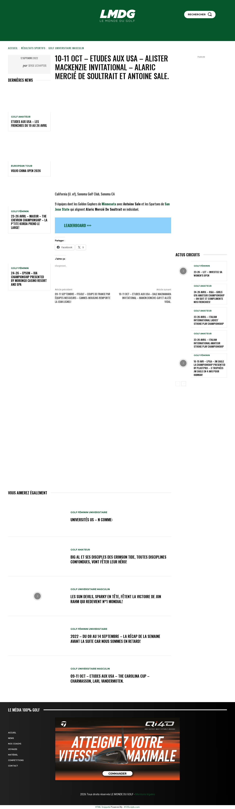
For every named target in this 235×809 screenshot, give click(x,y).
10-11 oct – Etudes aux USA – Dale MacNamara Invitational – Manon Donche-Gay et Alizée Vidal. (145, 298)
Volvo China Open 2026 (26, 171)
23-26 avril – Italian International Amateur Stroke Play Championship (209, 343)
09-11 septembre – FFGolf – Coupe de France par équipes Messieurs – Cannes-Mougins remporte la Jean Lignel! (82, 298)
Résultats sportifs (33, 48)
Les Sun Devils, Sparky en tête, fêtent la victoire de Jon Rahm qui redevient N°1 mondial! (115, 599)
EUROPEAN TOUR (21, 166)
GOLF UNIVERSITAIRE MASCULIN (66, 48)
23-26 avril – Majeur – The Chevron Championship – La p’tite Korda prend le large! (29, 222)
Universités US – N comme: (91, 520)
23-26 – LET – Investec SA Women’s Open (208, 273)
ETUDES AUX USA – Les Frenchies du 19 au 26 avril (29, 123)
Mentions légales (145, 794)
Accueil (13, 48)
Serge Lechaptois (37, 65)
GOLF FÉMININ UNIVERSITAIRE (88, 512)
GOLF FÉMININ (20, 211)
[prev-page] (178, 383)
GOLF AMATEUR (20, 117)
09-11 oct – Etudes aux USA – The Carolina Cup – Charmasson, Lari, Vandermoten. (109, 678)
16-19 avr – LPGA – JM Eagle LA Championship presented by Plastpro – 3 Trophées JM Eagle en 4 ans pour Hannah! (209, 368)
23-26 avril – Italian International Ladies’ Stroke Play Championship (209, 320)
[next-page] (183, 383)
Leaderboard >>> (77, 225)
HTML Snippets (102, 807)
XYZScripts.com (132, 807)
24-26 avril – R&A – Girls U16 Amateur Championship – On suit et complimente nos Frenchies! (209, 297)
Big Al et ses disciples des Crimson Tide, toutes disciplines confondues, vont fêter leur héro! (118, 559)
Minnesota (109, 203)
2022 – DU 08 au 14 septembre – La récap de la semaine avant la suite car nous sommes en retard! (115, 639)
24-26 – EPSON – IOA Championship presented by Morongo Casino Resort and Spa (29, 279)
